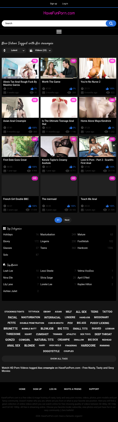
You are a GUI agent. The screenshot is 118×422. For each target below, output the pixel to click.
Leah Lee (21, 270)
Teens (58, 248)
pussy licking (99, 323)
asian (58, 311)
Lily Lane (21, 284)
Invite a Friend (72, 389)
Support (94, 389)
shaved (96, 328)
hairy (42, 345)
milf (69, 311)
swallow (79, 340)
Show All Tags (59, 358)
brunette (10, 328)
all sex (81, 311)
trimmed (57, 334)
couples (69, 351)
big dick (93, 339)
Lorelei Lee (58, 284)
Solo (21, 254)
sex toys (85, 334)
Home (22, 389)
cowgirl (24, 339)
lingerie (70, 317)
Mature (95, 234)
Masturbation (58, 234)
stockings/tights (14, 312)
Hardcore (95, 248)
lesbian (109, 328)
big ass (81, 323)
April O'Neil (95, 277)
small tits (80, 328)
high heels (55, 345)
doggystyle (51, 351)
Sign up (53, 3)
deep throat (103, 334)
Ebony (21, 241)
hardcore (88, 345)
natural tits (43, 339)
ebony (47, 311)
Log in (65, 3)
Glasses (21, 248)
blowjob (47, 328)
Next (67, 220)
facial (12, 317)
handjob (84, 317)
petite (12, 323)
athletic (71, 334)
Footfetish (95, 241)
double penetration (32, 323)
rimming (105, 345)
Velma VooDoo (95, 270)
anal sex (13, 345)
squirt (28, 334)
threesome (13, 334)
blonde (29, 345)
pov (70, 323)
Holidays (21, 234)
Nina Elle (21, 277)
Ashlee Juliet (21, 291)
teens (94, 311)
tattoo (107, 311)
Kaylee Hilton (95, 284)
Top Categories (14, 228)
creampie (64, 339)
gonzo (10, 339)
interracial (52, 317)
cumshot (42, 334)
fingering (71, 345)
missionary (101, 317)
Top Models (12, 265)
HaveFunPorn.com (49, 416)
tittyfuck (33, 312)
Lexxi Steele (58, 270)
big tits (63, 328)
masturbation (30, 317)
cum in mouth (55, 323)
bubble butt (29, 328)
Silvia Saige (58, 277)
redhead (106, 340)
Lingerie (58, 241)
